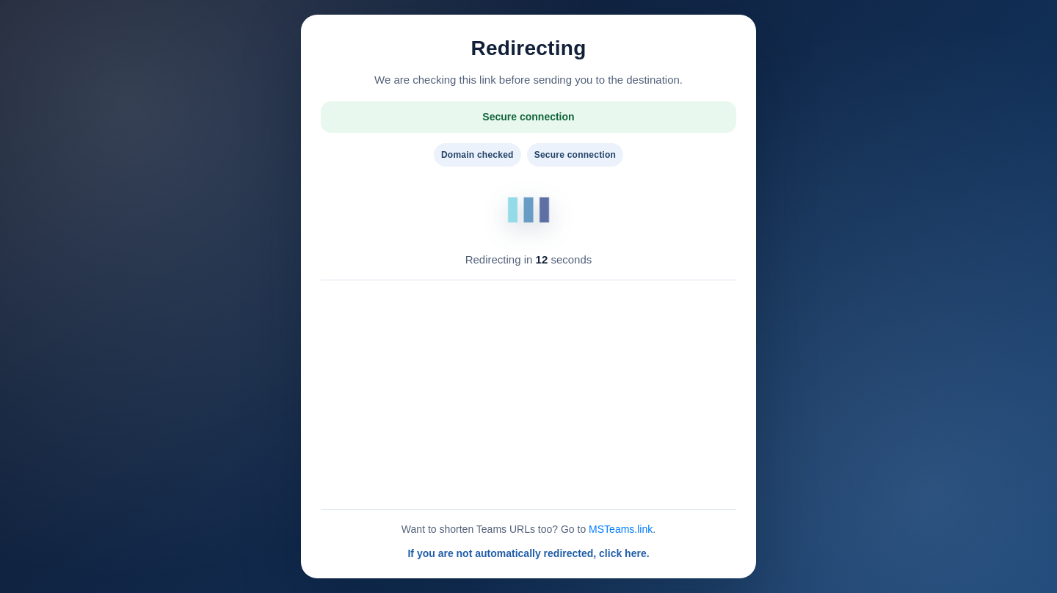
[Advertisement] (528, 395)
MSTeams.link (621, 529)
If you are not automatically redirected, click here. (528, 553)
